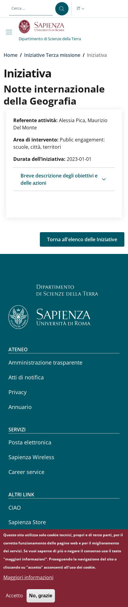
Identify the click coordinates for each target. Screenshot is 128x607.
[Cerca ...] (62, 8)
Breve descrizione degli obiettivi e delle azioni (59, 179)
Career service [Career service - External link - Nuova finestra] (26, 472)
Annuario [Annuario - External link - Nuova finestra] (20, 407)
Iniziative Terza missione (52, 55)
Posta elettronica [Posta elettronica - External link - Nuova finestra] (29, 442)
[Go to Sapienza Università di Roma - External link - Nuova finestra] (45, 26)
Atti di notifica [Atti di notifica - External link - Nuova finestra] (26, 377)
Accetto (14, 600)
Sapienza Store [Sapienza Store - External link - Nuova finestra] (27, 522)
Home (11, 55)
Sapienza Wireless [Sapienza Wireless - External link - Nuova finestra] (31, 457)
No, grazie (40, 600)
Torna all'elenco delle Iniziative (82, 239)
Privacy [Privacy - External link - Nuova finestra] (17, 392)
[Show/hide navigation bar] (10, 32)
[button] (81, 8)
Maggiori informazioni (28, 582)
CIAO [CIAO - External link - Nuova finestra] (14, 507)
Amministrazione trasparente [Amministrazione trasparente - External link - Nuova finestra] (45, 362)
